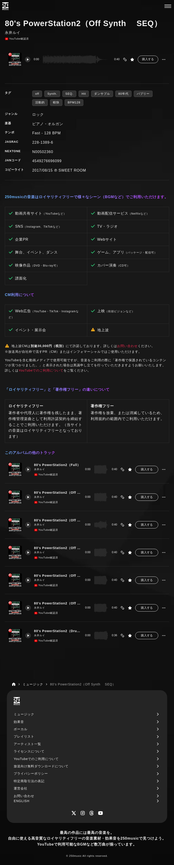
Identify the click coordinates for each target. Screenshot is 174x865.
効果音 (19, 722)
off (37, 93)
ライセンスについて (29, 751)
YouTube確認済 (17, 39)
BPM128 (74, 102)
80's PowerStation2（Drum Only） (57, 631)
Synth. (52, 93)
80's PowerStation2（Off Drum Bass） (57, 520)
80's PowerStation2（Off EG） (57, 492)
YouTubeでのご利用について (40, 370)
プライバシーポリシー (31, 773)
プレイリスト (24, 736)
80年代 (123, 93)
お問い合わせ (127, 346)
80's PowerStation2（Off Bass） (57, 548)
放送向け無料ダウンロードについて (41, 766)
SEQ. (69, 93)
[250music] (5, 6)
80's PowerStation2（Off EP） (57, 575)
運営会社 (20, 788)
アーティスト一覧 (27, 744)
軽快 (56, 102)
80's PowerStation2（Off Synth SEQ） (57, 603)
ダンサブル (102, 93)
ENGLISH (21, 801)
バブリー (143, 93)
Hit (84, 93)
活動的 (40, 102)
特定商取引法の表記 (29, 781)
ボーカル (20, 729)
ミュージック (24, 714)
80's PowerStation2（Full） (57, 465)
